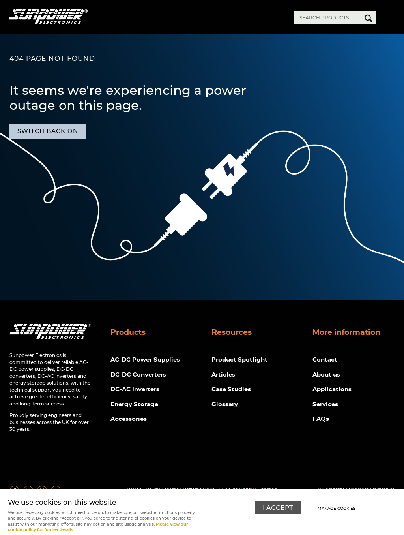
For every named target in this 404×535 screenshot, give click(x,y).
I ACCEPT (278, 508)
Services (325, 404)
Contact (324, 360)
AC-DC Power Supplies (145, 360)
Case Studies (231, 389)
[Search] (329, 17)
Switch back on (47, 131)
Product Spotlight (239, 360)
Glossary (224, 404)
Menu (392, 19)
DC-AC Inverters (134, 389)
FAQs (320, 419)
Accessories (128, 419)
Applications (332, 389)
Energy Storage (134, 404)
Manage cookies (336, 509)
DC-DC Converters (138, 375)
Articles (223, 375)
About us (326, 375)
